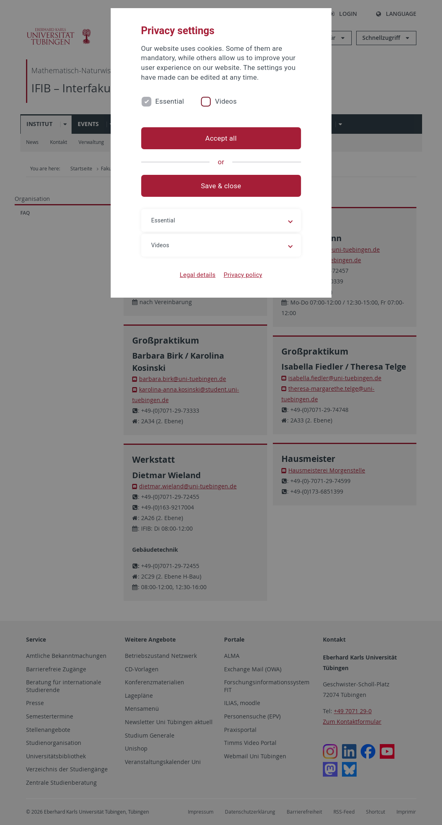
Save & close (221, 186)
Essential (169, 101)
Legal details (198, 275)
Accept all (221, 138)
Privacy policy (243, 275)
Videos (226, 101)
